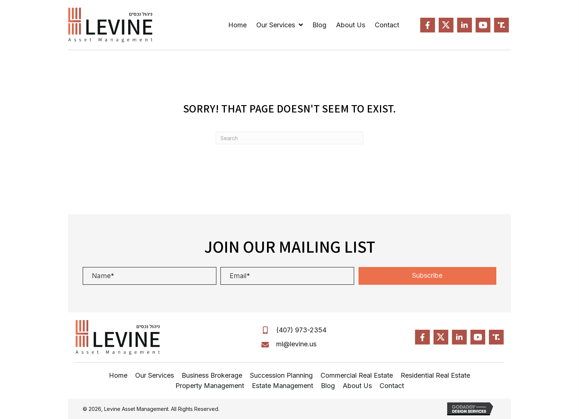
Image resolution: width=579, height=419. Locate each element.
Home (118, 375)
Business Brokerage (212, 375)
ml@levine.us (296, 344)
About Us (357, 385)
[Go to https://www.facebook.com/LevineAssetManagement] (427, 25)
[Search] (289, 138)
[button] (427, 276)
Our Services (154, 375)
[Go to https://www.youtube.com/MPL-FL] (483, 25)
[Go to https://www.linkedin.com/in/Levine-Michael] (464, 25)
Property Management (209, 385)
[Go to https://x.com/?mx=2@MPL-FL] (446, 25)
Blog (328, 385)
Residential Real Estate (435, 375)
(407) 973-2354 (301, 330)
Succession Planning (281, 375)
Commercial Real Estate (357, 375)
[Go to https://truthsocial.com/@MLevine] (501, 25)
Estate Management (282, 385)
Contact (392, 385)
